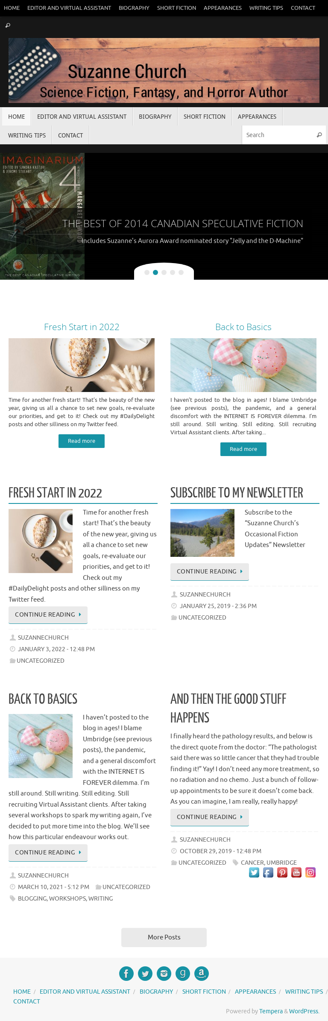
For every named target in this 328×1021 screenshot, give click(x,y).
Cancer (252, 862)
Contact (303, 8)
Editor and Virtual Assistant (69, 8)
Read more (81, 441)
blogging (32, 898)
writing (100, 898)
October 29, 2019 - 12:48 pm (220, 851)
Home (12, 8)
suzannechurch (43, 637)
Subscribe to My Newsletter (236, 493)
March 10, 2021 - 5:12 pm (53, 887)
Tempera (271, 1011)
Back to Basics (43, 699)
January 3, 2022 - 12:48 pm (56, 649)
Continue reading (49, 614)
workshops (67, 898)
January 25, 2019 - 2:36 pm (218, 606)
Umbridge (281, 862)
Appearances (223, 8)
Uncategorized (40, 660)
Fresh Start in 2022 (55, 493)
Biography (134, 8)
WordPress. (304, 1011)
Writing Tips (266, 8)
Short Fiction (176, 8)
